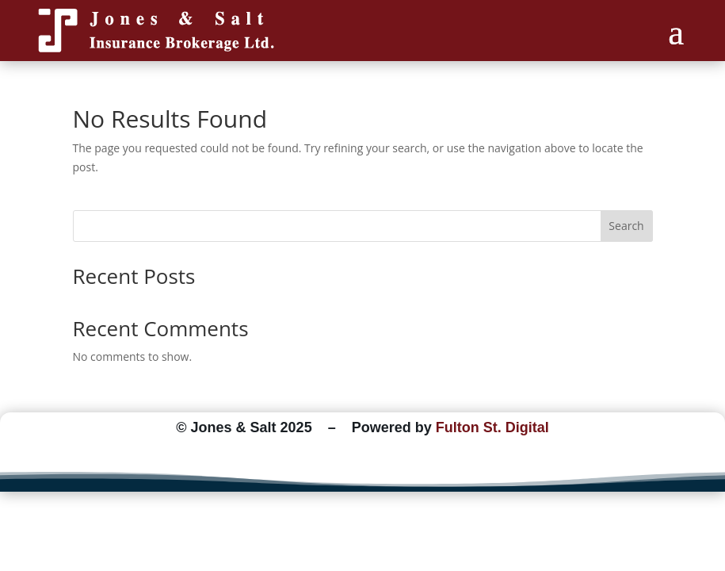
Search (626, 225)
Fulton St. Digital (492, 427)
